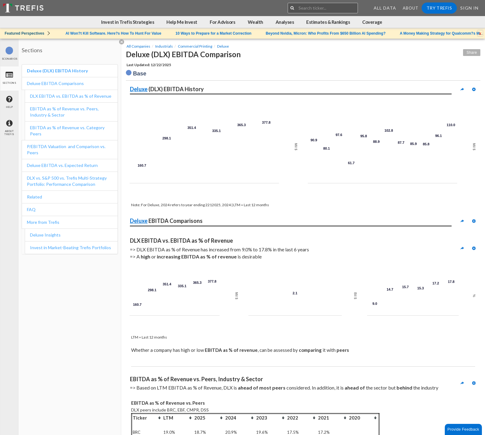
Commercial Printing (195, 46)
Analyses (285, 22)
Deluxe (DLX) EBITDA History (57, 70)
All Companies (138, 46)
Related (34, 196)
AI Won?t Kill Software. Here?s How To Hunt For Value (113, 33)
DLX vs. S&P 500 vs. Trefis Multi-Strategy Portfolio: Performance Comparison (67, 181)
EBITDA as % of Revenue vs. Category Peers (67, 130)
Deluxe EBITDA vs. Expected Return (62, 165)
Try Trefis (439, 8)
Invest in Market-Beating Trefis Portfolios (70, 247)
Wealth (255, 22)
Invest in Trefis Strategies (127, 22)
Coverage (372, 22)
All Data (385, 8)
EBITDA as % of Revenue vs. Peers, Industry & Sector (64, 111)
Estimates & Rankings (328, 22)
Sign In (469, 8)
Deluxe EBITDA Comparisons (55, 83)
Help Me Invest (181, 22)
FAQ (31, 209)
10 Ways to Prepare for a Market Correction (213, 33)
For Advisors (222, 22)
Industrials (164, 46)
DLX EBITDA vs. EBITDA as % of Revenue (70, 96)
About (410, 8)
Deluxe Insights (45, 234)
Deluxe (223, 46)
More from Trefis (43, 222)
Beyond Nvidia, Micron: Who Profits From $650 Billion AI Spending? (326, 33)
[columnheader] (147, 417)
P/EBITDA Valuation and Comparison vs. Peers (66, 149)
